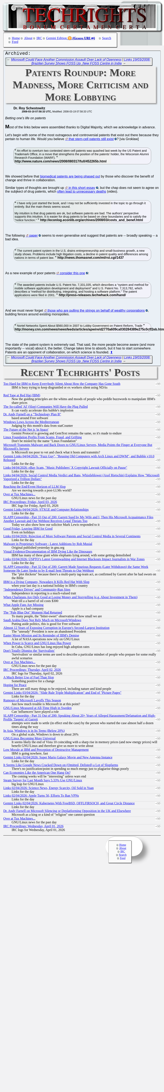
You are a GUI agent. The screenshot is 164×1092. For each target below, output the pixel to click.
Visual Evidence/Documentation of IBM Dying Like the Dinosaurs (47, 552)
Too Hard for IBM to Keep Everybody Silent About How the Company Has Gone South (61, 384)
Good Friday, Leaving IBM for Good (27, 529)
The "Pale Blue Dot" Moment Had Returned (32, 613)
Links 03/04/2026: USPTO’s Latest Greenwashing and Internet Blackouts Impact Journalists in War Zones (74, 560)
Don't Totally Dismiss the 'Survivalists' (29, 651)
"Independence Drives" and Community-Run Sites (36, 590)
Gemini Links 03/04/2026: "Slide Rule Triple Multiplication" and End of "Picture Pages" (62, 693)
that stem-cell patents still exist (91, 140)
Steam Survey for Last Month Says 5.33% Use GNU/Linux (42, 781)
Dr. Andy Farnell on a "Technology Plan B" (32, 415)
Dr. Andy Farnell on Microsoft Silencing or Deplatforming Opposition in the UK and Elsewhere (67, 812)
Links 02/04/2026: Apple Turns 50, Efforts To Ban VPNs (41, 796)
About (28, 38)
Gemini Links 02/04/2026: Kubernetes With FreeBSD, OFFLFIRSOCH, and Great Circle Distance (69, 804)
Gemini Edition (56, 38)
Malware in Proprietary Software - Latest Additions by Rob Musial (47, 545)
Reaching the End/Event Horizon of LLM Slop (34, 487)
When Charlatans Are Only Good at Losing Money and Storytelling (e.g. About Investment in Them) (70, 598)
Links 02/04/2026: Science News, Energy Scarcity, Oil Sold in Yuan (48, 789)
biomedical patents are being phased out (70, 177)
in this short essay (82, 189)
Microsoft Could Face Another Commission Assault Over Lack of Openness (66, 60)
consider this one (72, 274)
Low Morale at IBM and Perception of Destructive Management (46, 750)
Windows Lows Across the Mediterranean (31, 423)
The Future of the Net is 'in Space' (26, 430)
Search (106, 38)
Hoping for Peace (15, 686)
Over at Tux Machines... (19, 495)
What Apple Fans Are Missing (23, 606)
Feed (15, 42)
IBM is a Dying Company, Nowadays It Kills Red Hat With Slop (46, 583)
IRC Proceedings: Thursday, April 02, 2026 (32, 670)
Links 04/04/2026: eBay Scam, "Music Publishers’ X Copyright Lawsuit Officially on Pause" (65, 468)
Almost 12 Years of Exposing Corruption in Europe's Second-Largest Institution (56, 629)
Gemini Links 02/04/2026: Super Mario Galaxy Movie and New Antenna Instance (57, 758)
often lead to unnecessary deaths (81, 192)
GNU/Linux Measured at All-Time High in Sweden (37, 709)
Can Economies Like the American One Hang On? (36, 773)
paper (33, 236)
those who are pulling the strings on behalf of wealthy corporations (96, 311)
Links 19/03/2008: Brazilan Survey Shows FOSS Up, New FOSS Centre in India (91, 62)
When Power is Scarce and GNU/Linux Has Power (37, 644)
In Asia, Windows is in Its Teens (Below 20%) (34, 731)
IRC (39, 38)
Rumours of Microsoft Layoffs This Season (32, 701)
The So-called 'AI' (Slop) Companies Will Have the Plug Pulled (45, 407)
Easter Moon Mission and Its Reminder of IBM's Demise (41, 636)
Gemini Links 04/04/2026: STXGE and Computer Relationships (46, 510)
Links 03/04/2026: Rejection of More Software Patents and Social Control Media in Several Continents (72, 537)
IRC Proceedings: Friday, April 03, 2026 (30, 503)
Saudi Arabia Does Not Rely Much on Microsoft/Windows (42, 621)
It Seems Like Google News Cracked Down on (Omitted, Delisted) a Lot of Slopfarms (60, 766)
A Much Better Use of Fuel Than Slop (28, 678)
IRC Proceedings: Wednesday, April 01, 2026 (33, 827)
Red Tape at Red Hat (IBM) (21, 396)
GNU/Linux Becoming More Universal (29, 739)
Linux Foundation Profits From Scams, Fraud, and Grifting (42, 438)
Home (16, 38)
